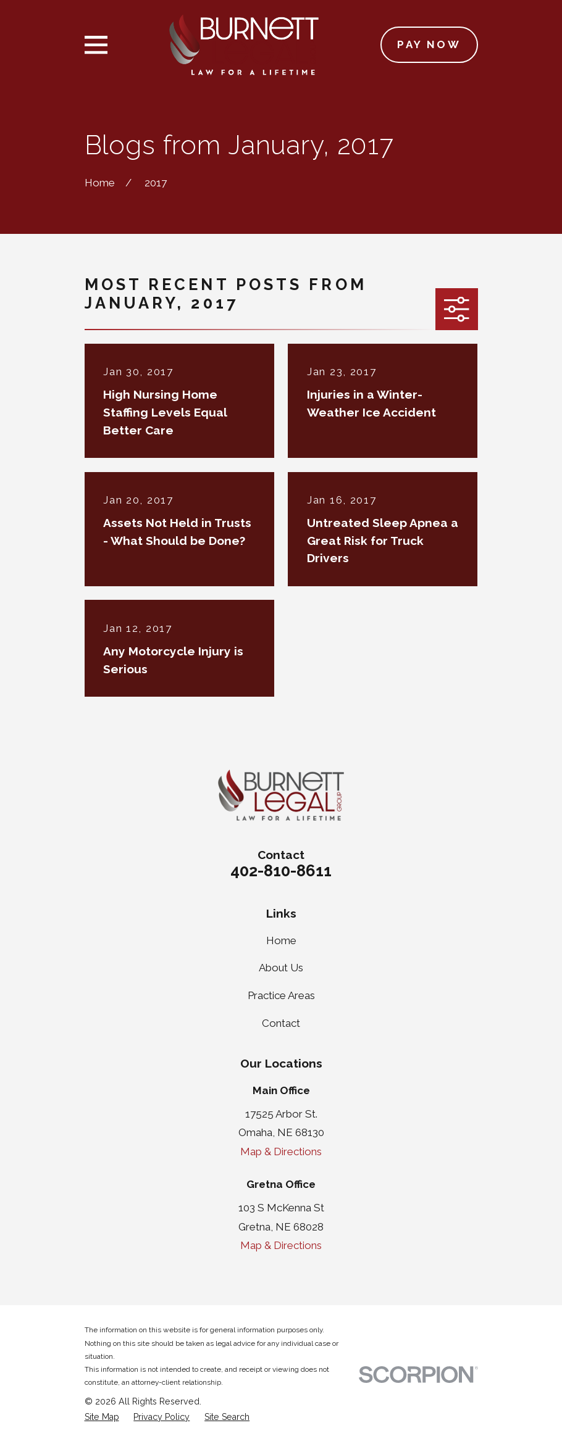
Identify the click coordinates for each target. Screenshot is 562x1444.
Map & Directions (281, 1151)
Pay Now (429, 44)
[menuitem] (102, 1417)
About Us (281, 967)
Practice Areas (281, 995)
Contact (281, 1023)
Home (281, 940)
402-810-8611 (281, 870)
